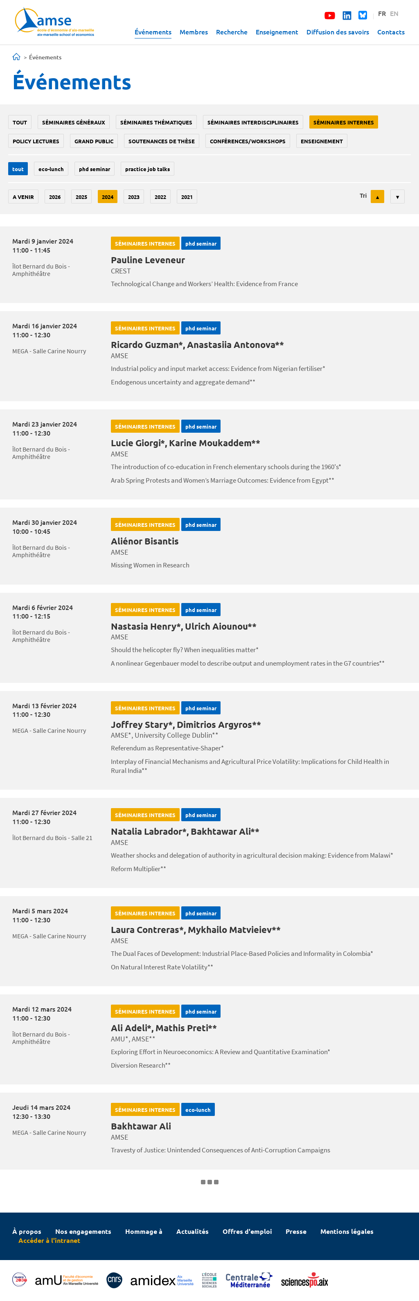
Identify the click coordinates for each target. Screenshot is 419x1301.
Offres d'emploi (247, 1231)
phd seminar (94, 168)
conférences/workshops (248, 141)
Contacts (391, 31)
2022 (160, 196)
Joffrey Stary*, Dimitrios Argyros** (186, 724)
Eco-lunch (51, 168)
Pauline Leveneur (148, 259)
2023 (134, 196)
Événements (153, 31)
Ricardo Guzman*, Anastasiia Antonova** (197, 344)
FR (382, 13)
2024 (107, 196)
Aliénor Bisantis (145, 541)
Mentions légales (347, 1231)
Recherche (232, 31)
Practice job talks (147, 168)
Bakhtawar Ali (141, 1126)
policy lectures (36, 141)
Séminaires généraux (73, 122)
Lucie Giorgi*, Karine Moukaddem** (185, 442)
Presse (296, 1231)
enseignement (322, 141)
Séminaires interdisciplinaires (253, 122)
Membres (194, 31)
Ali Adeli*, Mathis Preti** (164, 1027)
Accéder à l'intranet (49, 1240)
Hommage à (143, 1231)
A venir (23, 196)
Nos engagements (83, 1231)
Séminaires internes (343, 122)
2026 (55, 196)
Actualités (192, 1231)
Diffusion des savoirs (337, 31)
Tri (363, 195)
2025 (81, 196)
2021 (187, 196)
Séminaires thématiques (156, 122)
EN (394, 13)
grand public (93, 141)
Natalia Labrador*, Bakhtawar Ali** (185, 831)
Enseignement (277, 31)
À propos (26, 1231)
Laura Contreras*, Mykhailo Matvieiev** (196, 929)
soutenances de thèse (161, 141)
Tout (20, 122)
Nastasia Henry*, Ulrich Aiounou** (184, 626)
